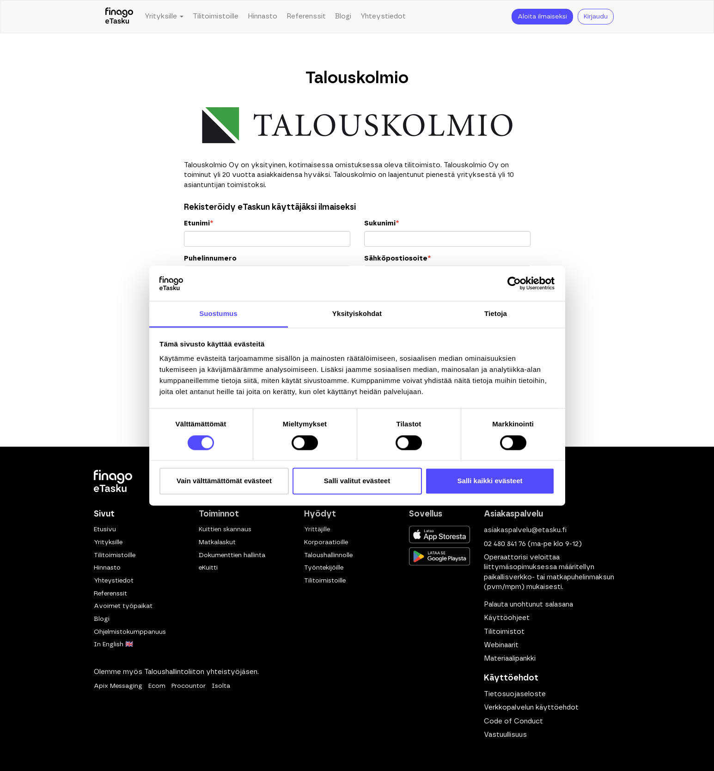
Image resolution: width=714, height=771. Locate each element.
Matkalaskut (217, 542)
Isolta (221, 686)
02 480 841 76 (505, 543)
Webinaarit (501, 645)
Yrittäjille (317, 529)
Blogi (343, 16)
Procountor (188, 686)
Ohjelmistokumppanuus (130, 632)
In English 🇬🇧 (113, 644)
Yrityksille (108, 542)
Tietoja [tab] (495, 314)
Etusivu (105, 529)
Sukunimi (381, 223)
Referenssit (306, 16)
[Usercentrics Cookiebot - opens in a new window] (514, 283)
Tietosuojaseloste (515, 694)
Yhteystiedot (383, 16)
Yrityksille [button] (164, 16)
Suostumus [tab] (218, 314)
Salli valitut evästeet (357, 481)
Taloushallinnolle (328, 555)
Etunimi (198, 223)
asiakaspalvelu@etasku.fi (525, 530)
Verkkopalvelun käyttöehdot (531, 707)
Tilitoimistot (504, 631)
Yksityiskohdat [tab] (357, 314)
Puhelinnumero (210, 258)
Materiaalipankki (510, 658)
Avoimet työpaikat (123, 606)
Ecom (156, 686)
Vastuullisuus (505, 734)
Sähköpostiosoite (397, 258)
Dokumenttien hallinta (232, 555)
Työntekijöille (323, 568)
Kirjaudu (596, 16)
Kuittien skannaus (225, 529)
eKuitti (208, 568)
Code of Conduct (513, 721)
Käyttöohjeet (507, 617)
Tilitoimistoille (215, 16)
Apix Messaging (118, 686)
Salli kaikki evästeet (490, 481)
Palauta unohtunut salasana (528, 604)
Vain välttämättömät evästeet (224, 481)
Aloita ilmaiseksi (542, 16)
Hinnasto (262, 16)
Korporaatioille (326, 542)
